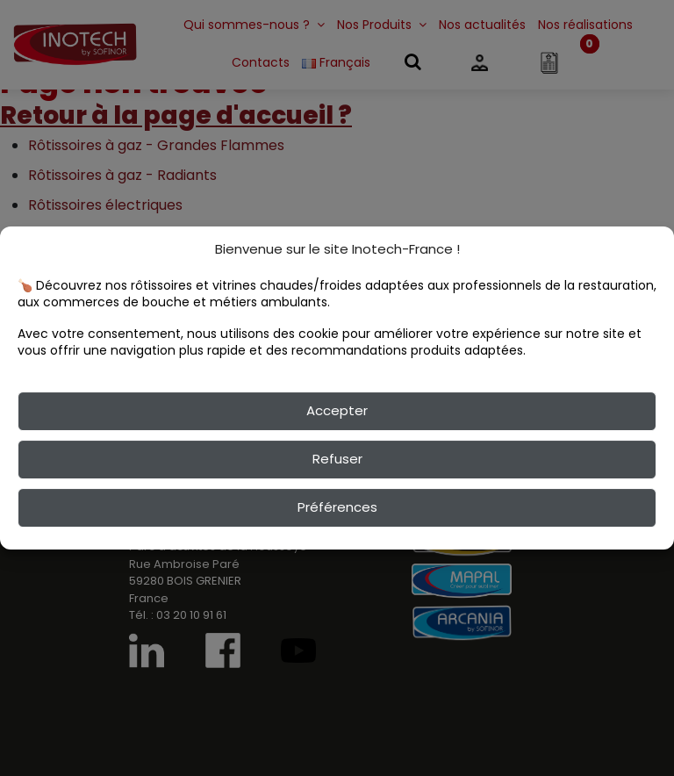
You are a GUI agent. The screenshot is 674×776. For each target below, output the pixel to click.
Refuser (337, 458)
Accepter (337, 410)
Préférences (337, 507)
